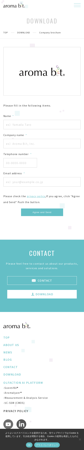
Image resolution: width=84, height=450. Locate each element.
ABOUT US (11, 345)
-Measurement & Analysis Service (25, 397)
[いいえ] (79, 439)
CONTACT (10, 367)
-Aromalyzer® (12, 392)
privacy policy (36, 196)
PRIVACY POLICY (15, 411)
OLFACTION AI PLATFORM (23, 383)
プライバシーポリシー (47, 445)
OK (29, 445)
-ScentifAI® (10, 387)
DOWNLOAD (23, 32)
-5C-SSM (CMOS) (14, 402)
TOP (5, 32)
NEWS (7, 352)
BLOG (7, 359)
